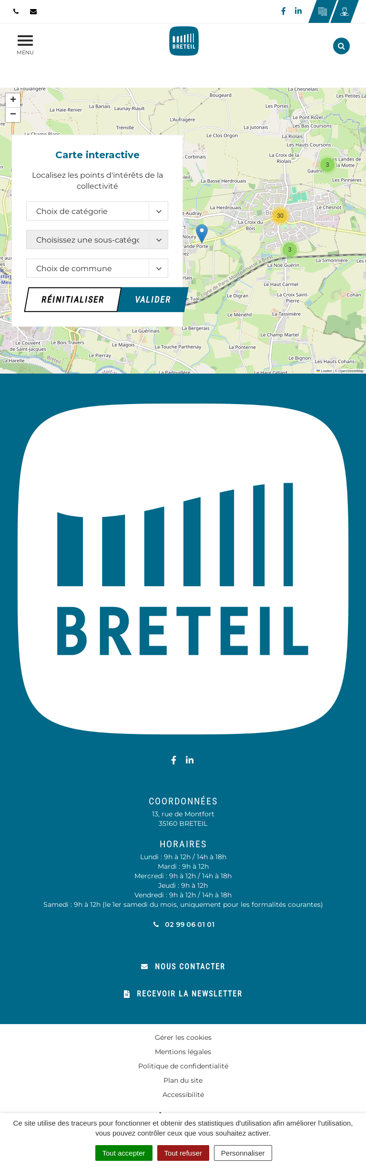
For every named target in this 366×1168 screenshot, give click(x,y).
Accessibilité (183, 1094)
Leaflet (324, 371)
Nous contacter (183, 966)
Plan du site (183, 1080)
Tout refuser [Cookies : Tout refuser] (183, 1153)
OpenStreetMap (351, 371)
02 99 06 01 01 (183, 924)
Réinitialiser (73, 299)
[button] (202, 234)
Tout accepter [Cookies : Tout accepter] (123, 1153)
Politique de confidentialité (183, 1066)
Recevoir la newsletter (183, 993)
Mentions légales (183, 1051)
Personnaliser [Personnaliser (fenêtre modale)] (243, 1153)
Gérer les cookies (183, 1037)
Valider (153, 299)
